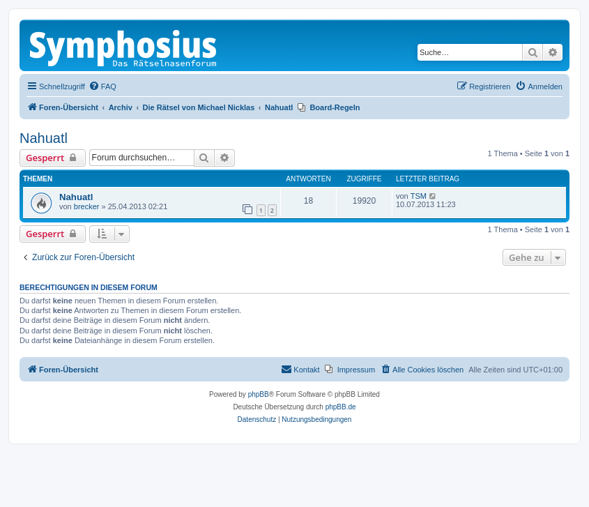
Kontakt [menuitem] (300, 369)
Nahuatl (44, 138)
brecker (87, 206)
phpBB (258, 394)
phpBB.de (341, 407)
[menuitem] (102, 86)
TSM (419, 196)
